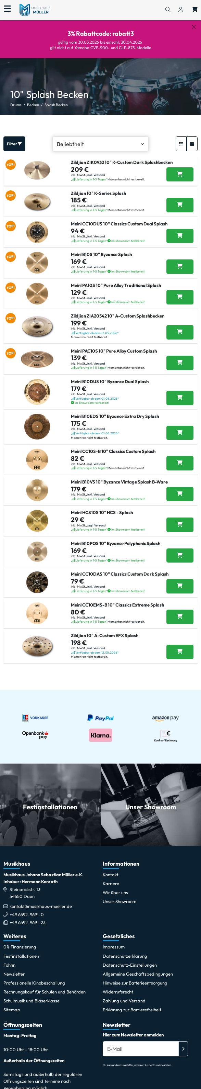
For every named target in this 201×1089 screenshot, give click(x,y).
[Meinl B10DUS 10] (179, 398)
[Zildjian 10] (179, 205)
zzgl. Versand (96, 525)
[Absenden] (183, 1048)
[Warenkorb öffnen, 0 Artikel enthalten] (195, 10)
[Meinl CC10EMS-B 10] (179, 617)
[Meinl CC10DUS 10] (179, 236)
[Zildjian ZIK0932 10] (179, 174)
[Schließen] (194, 27)
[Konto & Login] (180, 10)
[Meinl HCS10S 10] (179, 525)
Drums (16, 104)
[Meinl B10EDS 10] (179, 433)
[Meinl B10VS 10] (179, 494)
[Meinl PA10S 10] (179, 297)
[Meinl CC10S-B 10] (179, 463)
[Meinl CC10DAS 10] (179, 586)
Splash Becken (56, 104)
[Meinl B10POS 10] (179, 555)
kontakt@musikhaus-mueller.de (41, 906)
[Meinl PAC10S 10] (179, 363)
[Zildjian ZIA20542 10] (179, 332)
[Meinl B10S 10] (179, 266)
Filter (14, 143)
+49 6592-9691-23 (28, 922)
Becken (33, 104)
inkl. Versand (96, 175)
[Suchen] (167, 10)
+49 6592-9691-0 (27, 914)
